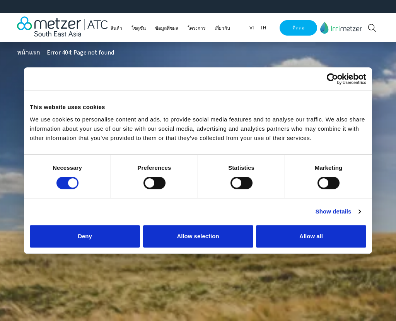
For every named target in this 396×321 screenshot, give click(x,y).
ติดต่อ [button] (298, 28)
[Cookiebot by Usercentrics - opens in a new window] (332, 79)
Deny (85, 236)
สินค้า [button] (116, 28)
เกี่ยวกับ (222, 28)
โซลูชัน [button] (138, 28)
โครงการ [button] (196, 28)
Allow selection (198, 236)
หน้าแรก (28, 52)
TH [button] (263, 28)
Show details (334, 211)
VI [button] (251, 28)
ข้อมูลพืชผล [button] (166, 28)
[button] (341, 28)
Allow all (311, 236)
